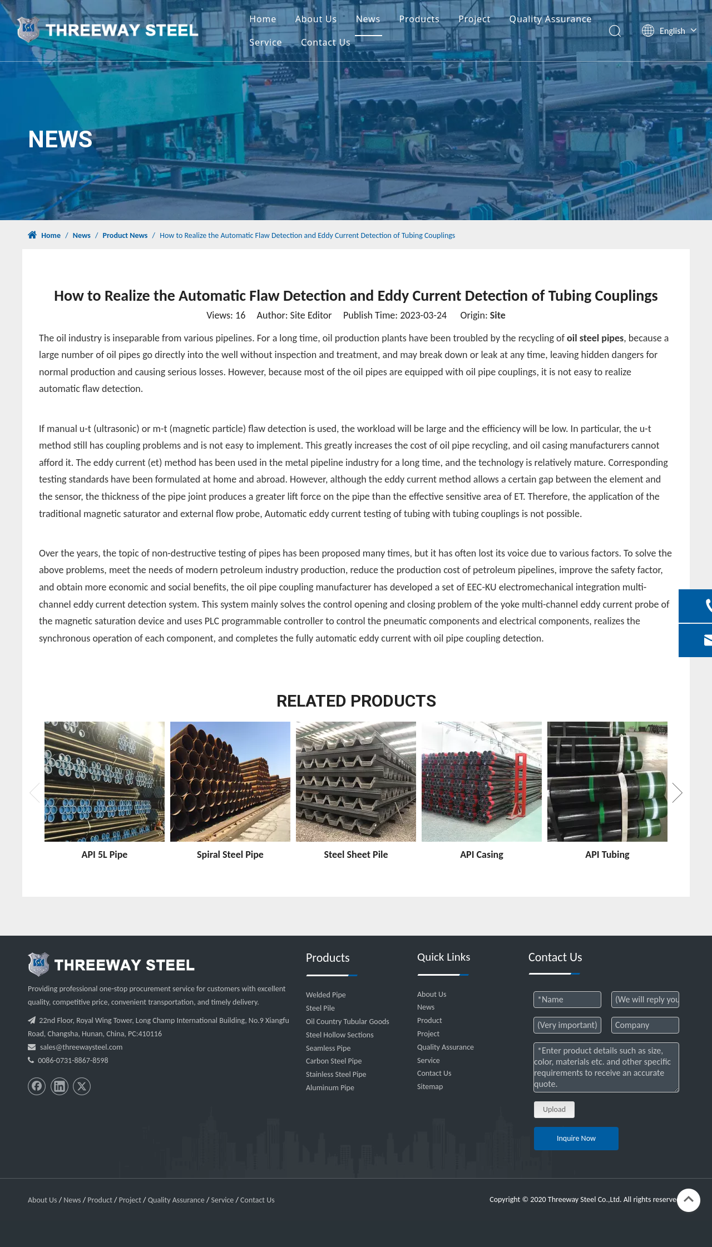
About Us (316, 19)
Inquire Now (576, 1138)
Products (419, 19)
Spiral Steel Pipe (230, 854)
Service (265, 42)
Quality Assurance (551, 19)
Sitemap (430, 1086)
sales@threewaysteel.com (81, 1047)
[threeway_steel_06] (111, 964)
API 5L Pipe (105, 854)
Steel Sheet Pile (356, 854)
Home (262, 19)
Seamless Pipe (328, 1048)
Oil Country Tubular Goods (347, 1021)
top (688, 1199)
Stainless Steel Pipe (336, 1074)
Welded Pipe (326, 995)
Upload (554, 1109)
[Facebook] (37, 1086)
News (368, 19)
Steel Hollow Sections (340, 1035)
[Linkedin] (59, 1086)
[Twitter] (82, 1086)
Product (429, 1020)
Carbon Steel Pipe (334, 1061)
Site (498, 315)
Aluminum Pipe (330, 1087)
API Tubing (607, 854)
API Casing (481, 854)
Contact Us (325, 42)
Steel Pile (320, 1008)
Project (474, 19)
